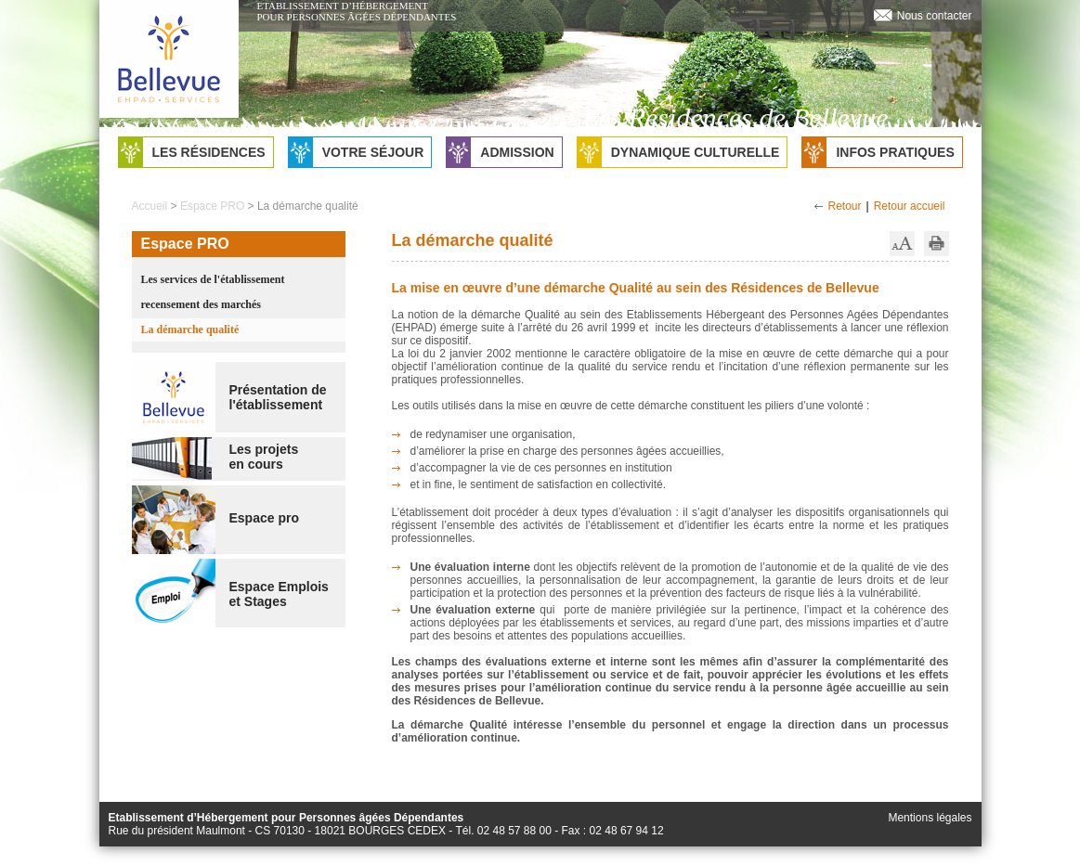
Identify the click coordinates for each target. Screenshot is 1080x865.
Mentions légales (929, 817)
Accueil (150, 206)
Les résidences (192, 152)
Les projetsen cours (264, 456)
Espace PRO (212, 206)
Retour (845, 206)
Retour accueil (909, 206)
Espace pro (264, 517)
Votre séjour (356, 152)
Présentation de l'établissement (278, 397)
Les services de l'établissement (213, 279)
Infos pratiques (878, 152)
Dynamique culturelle (679, 152)
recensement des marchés (201, 304)
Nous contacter (934, 15)
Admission (500, 152)
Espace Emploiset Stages (279, 594)
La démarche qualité (190, 329)
